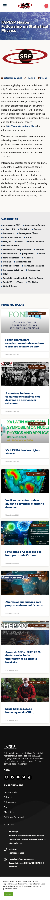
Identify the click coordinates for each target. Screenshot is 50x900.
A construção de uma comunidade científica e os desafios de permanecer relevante (22, 398)
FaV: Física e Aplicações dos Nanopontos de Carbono (23, 553)
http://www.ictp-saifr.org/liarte (21, 126)
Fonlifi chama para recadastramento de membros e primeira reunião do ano (24, 343)
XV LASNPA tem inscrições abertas (22, 451)
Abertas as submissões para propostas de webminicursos (24, 603)
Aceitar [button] (8, 894)
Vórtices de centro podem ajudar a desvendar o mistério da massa (24, 503)
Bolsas (43, 77)
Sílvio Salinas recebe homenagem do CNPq (19, 710)
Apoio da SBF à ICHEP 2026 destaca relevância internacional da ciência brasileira (23, 657)
